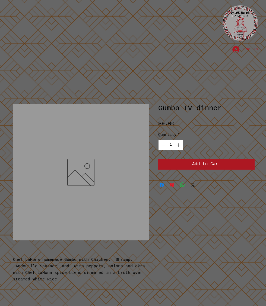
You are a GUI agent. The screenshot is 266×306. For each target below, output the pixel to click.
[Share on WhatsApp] (182, 185)
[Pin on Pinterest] (172, 185)
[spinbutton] (171, 145)
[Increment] (179, 145)
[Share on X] (192, 185)
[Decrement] (162, 145)
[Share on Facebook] (162, 185)
